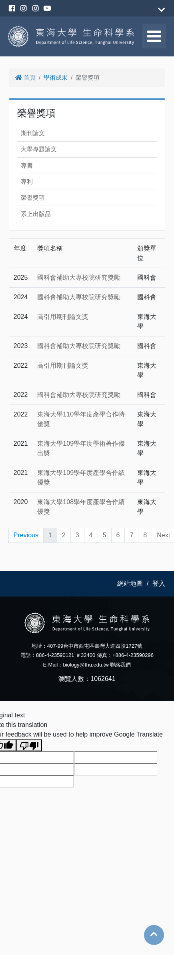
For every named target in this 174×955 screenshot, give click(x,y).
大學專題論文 (39, 149)
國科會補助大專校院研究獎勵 (78, 277)
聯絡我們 (120, 665)
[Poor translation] (29, 745)
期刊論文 (33, 133)
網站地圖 (130, 583)
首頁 (25, 77)
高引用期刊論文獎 (62, 316)
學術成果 (56, 77)
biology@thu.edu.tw (85, 665)
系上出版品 (36, 213)
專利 (27, 181)
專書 (27, 165)
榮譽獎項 (33, 197)
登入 (158, 583)
